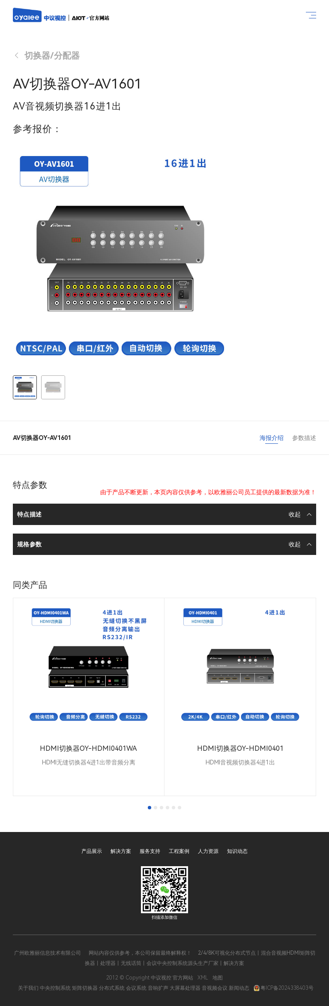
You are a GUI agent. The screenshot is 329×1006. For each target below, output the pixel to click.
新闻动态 (239, 988)
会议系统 (136, 988)
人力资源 (208, 851)
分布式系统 (112, 988)
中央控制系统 (55, 988)
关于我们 (28, 988)
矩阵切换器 (85, 988)
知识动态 (237, 851)
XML (202, 978)
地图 (217, 978)
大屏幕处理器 (185, 988)
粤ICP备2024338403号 (284, 988)
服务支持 (150, 851)
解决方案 (121, 851)
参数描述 (304, 437)
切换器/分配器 (46, 55)
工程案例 (179, 851)
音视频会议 (214, 988)
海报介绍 (272, 437)
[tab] (149, 807)
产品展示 (91, 851)
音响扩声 (158, 988)
